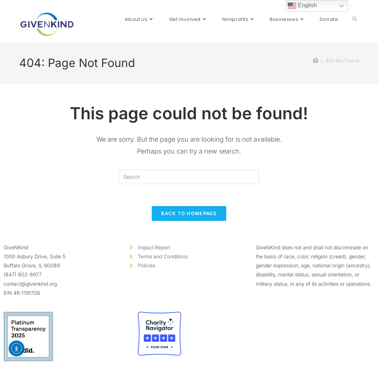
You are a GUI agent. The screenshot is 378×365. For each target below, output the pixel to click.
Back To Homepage (189, 213)
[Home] (315, 60)
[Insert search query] (189, 177)
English (302, 5)
